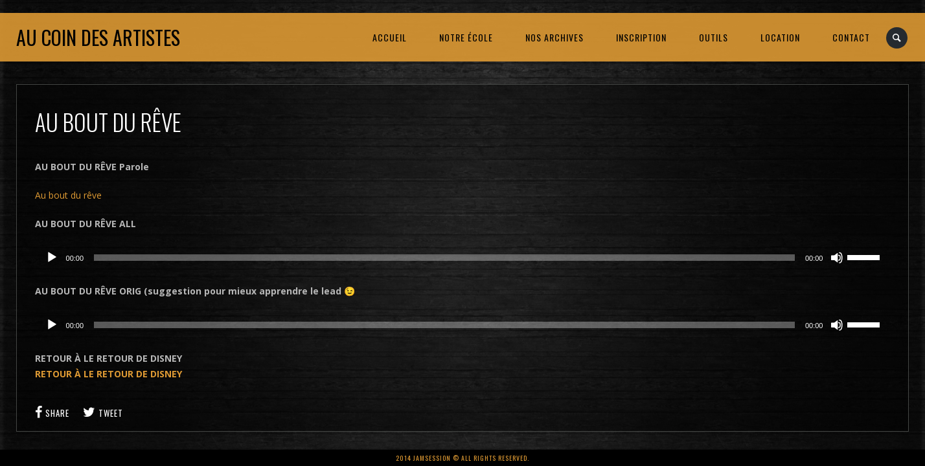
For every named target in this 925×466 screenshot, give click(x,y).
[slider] (444, 257)
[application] (463, 258)
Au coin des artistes (98, 37)
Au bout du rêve (68, 195)
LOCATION (780, 37)
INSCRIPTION (641, 37)
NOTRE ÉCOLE (466, 37)
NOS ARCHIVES (554, 37)
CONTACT (851, 37)
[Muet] (836, 257)
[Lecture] (51, 257)
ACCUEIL (389, 37)
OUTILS (713, 37)
